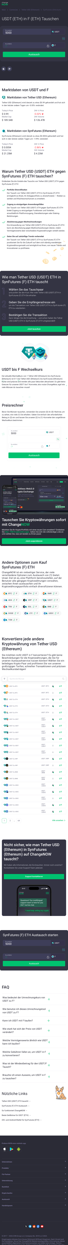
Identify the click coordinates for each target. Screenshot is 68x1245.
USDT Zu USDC (14, 785)
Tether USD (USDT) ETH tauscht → (16, 1101)
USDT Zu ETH (13, 699)
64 (19, 820)
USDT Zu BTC (13, 686)
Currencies (13, 10)
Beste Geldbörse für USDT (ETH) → (16, 1115)
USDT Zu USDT (14, 719)
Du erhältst (8, 44)
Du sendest (8, 30)
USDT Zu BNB (14, 772)
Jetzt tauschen (34, 329)
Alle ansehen (59, 820)
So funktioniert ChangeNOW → (14, 1110)
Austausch (34, 54)
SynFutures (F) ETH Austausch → (16, 1106)
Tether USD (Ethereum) (30, 10)
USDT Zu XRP (13, 759)
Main (4, 10)
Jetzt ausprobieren (33, 541)
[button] (58, 32)
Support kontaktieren (34, 876)
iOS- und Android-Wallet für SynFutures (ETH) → (22, 1120)
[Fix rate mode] (49, 45)
